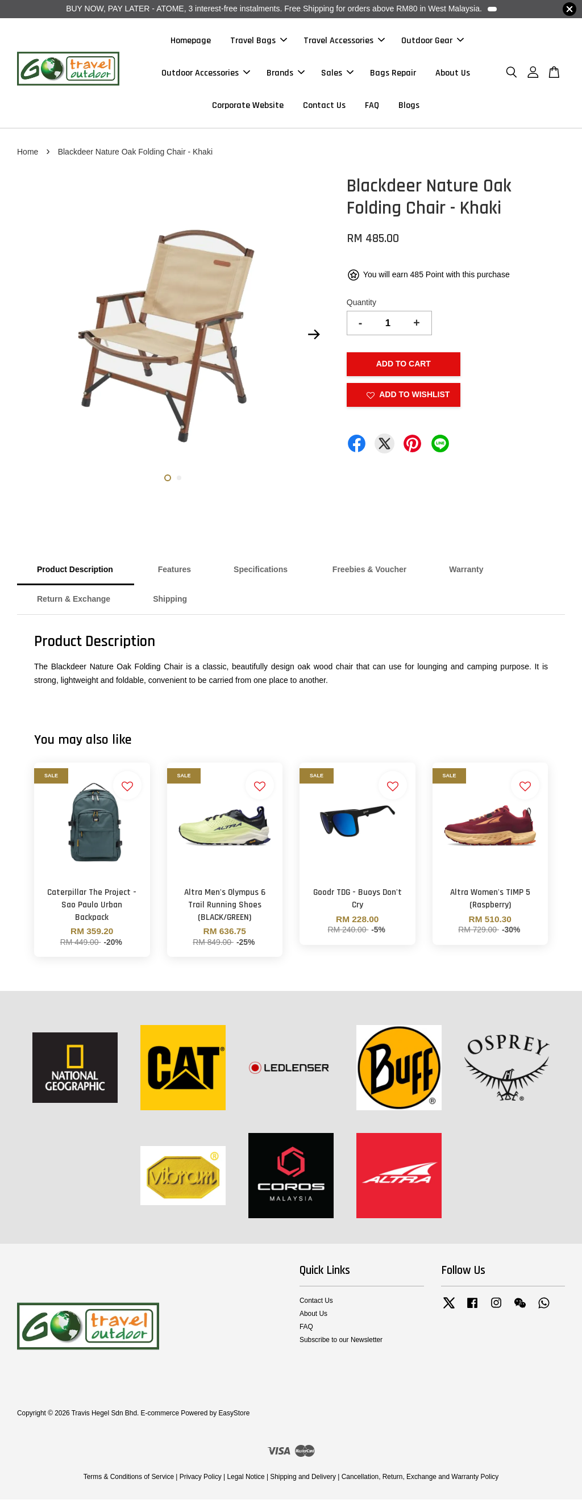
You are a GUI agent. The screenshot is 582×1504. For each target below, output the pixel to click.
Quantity (361, 306)
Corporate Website (248, 108)
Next (314, 338)
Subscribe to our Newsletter (341, 1344)
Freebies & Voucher (369, 573)
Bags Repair (393, 75)
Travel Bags (258, 42)
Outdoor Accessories (205, 75)
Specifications (262, 573)
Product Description (75, 573)
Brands (286, 75)
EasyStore (234, 1417)
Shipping (170, 603)
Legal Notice (245, 1481)
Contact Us (324, 108)
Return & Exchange (73, 603)
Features (173, 573)
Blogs (408, 108)
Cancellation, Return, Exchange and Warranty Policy (420, 1481)
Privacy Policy (201, 1481)
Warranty (466, 573)
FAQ (372, 108)
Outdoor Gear (432, 42)
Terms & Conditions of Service (129, 1481)
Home (27, 155)
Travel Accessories (344, 42)
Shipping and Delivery (303, 1481)
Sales (337, 75)
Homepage (191, 42)
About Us (452, 75)
